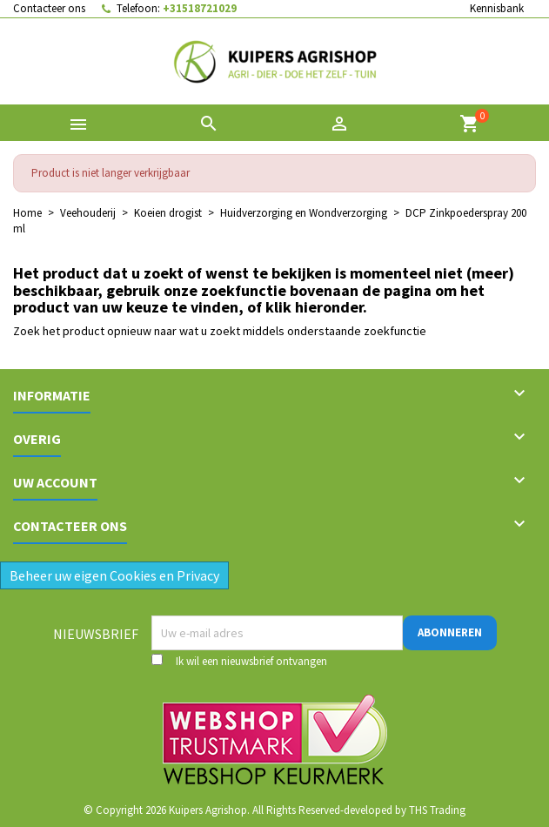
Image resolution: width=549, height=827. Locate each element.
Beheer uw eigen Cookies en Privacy (114, 575)
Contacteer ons (49, 8)
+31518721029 (200, 8)
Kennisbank (497, 8)
